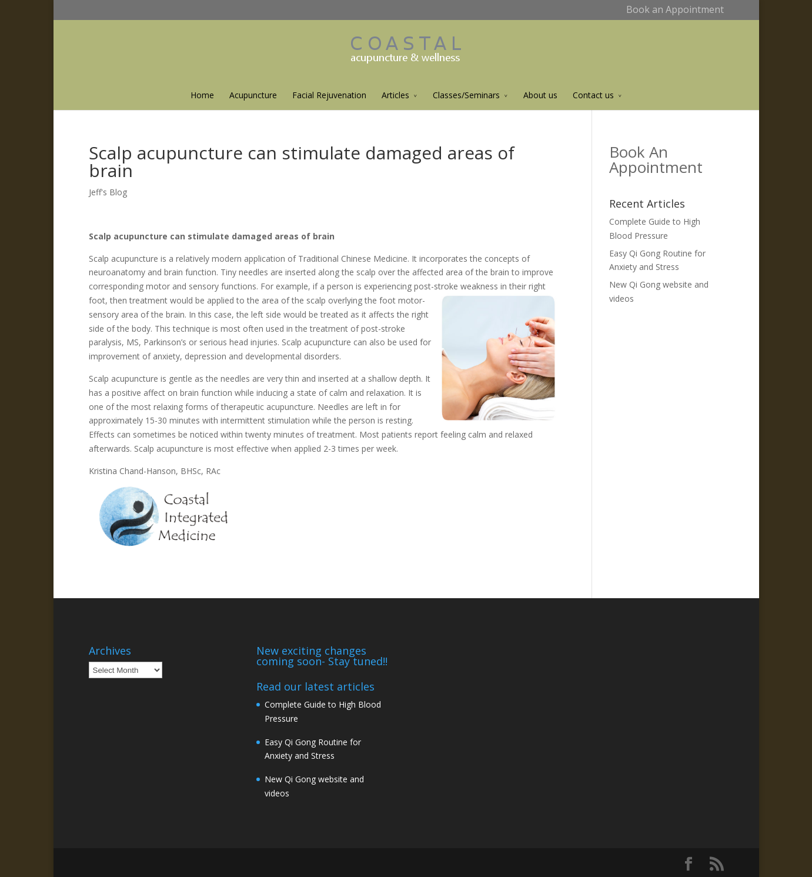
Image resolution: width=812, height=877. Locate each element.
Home (202, 95)
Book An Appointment (656, 159)
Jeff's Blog (108, 192)
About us (540, 95)
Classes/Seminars (466, 95)
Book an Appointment (675, 9)
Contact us (593, 95)
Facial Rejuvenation (329, 95)
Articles (395, 95)
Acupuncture (253, 95)
